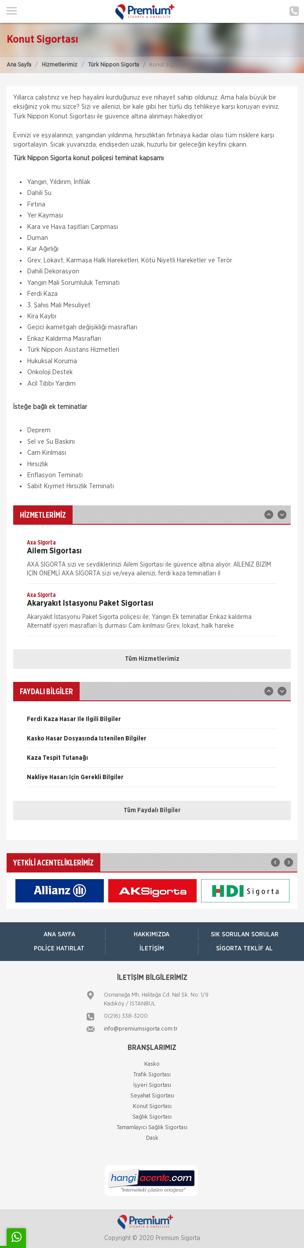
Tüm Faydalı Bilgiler (152, 810)
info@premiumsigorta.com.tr (141, 1029)
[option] (152, 561)
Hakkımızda (151, 934)
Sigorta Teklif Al (244, 949)
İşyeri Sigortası (152, 1085)
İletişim (151, 949)
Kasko (152, 1064)
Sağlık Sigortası (152, 1117)
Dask (152, 1138)
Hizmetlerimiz (59, 65)
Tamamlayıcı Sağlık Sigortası (152, 1127)
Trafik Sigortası (152, 1075)
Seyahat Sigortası (152, 1096)
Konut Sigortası (152, 1106)
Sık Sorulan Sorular (244, 934)
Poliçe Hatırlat (59, 949)
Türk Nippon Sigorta (113, 65)
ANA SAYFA (59, 934)
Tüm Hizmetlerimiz (152, 659)
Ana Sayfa (19, 65)
